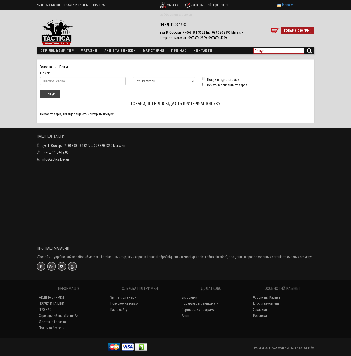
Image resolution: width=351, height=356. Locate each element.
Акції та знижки (120, 51)
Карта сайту (118, 310)
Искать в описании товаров (224, 85)
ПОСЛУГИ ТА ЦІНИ (76, 5)
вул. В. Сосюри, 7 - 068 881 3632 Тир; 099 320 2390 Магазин (83, 146)
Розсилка (260, 316)
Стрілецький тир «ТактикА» (58, 316)
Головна (46, 67)
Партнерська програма (198, 310)
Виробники (189, 297)
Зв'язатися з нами (123, 297)
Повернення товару (124, 303)
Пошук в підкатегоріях (220, 79)
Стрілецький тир (57, 51)
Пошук (64, 67)
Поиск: (45, 73)
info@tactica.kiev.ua (55, 159)
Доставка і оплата (52, 322)
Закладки (260, 310)
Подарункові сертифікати (200, 303)
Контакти (203, 51)
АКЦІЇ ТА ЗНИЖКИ (48, 5)
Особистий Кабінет (266, 297)
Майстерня (154, 51)
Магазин (89, 51)
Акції (185, 316)
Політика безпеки (51, 328)
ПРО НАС (99, 5)
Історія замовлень (266, 303)
